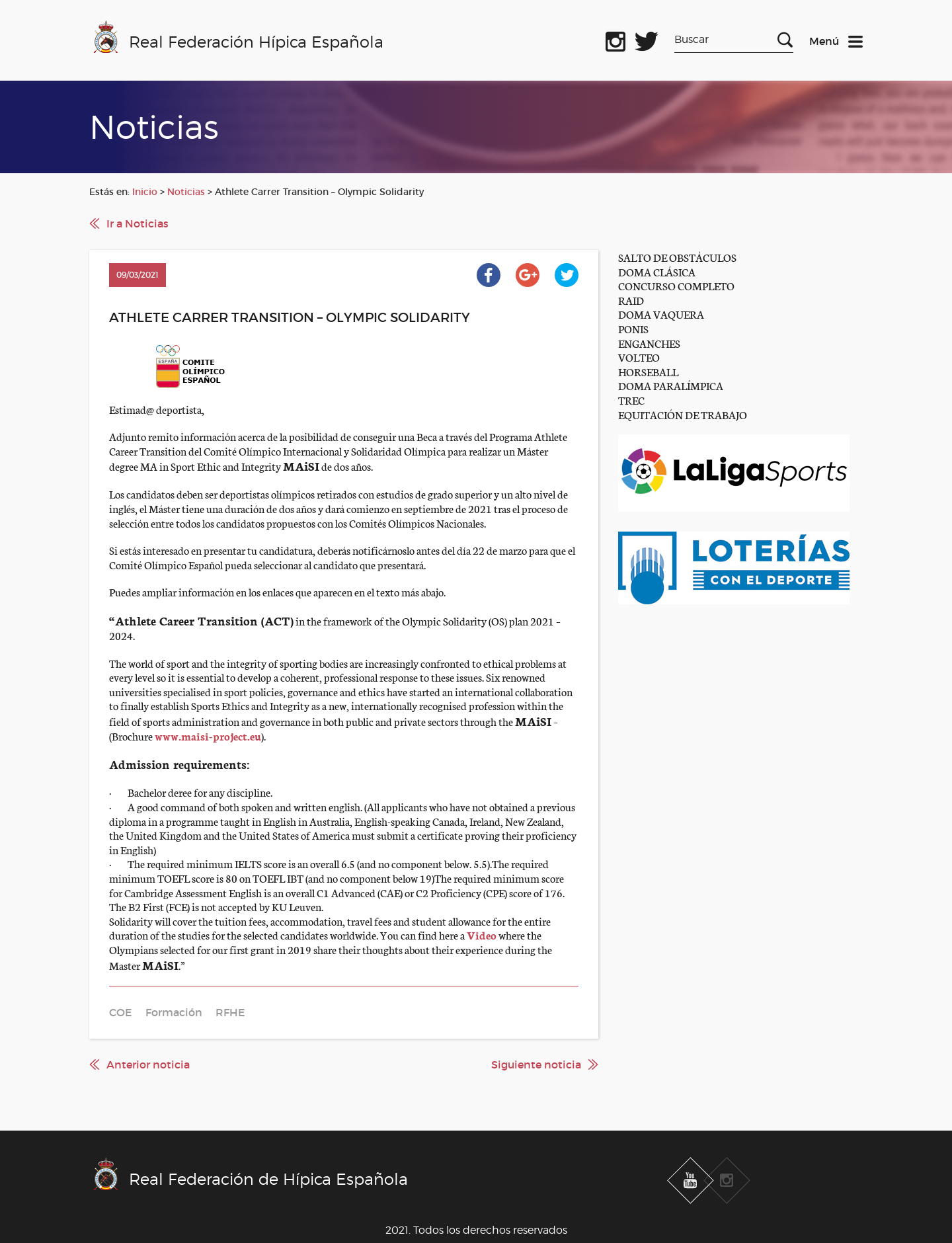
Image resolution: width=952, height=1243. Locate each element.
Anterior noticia (148, 1064)
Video (481, 934)
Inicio (144, 192)
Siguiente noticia (536, 1064)
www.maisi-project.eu (208, 735)
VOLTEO (639, 356)
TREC (631, 399)
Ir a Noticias (137, 223)
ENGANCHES (649, 342)
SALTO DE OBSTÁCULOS (677, 256)
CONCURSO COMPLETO (676, 285)
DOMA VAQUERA (661, 313)
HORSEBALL (648, 371)
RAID (631, 299)
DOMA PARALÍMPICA (670, 385)
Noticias (186, 192)
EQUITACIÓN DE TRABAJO (682, 414)
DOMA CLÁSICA (656, 271)
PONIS (633, 328)
